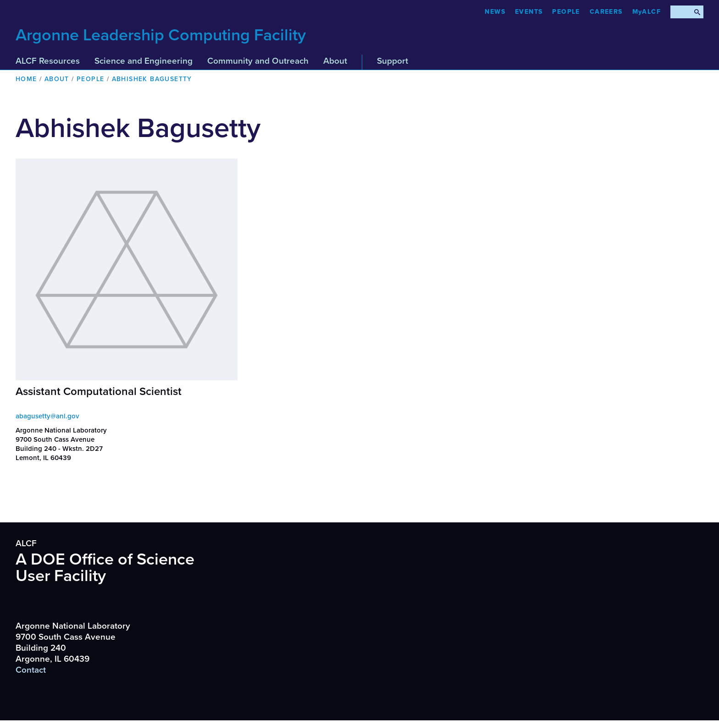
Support (392, 61)
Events (528, 12)
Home (26, 79)
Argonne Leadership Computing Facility (161, 35)
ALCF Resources (48, 61)
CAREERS (606, 12)
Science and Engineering (143, 61)
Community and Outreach (258, 61)
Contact (31, 670)
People (566, 12)
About (335, 61)
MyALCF (646, 12)
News (495, 12)
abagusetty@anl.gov (47, 416)
